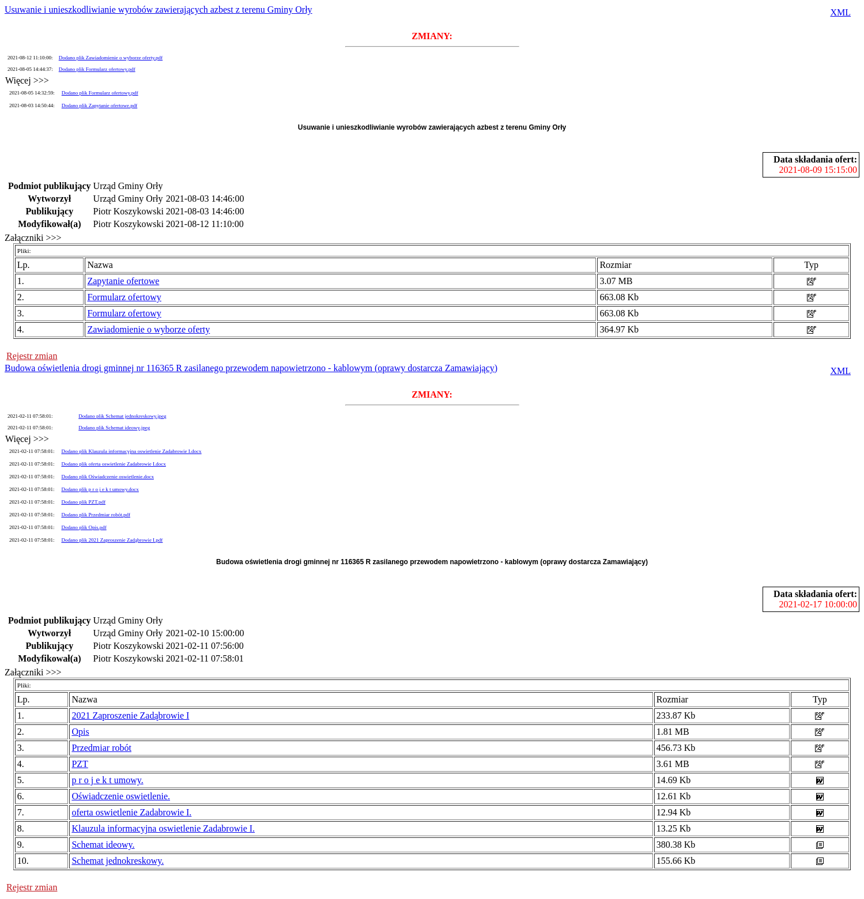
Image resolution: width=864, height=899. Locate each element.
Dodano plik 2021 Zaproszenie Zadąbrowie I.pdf (112, 540)
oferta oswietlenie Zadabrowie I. (131, 812)
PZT (79, 764)
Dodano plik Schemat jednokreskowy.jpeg (122, 416)
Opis (80, 731)
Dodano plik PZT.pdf (83, 502)
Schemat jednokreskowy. (117, 861)
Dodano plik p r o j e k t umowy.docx (99, 489)
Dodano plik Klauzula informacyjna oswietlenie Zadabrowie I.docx (131, 451)
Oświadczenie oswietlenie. (120, 796)
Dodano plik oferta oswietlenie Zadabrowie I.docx (113, 464)
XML (840, 12)
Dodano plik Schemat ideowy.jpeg (114, 427)
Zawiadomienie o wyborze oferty (148, 329)
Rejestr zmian (31, 356)
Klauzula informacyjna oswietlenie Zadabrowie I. (163, 828)
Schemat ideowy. (102, 844)
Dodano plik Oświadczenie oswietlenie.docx (107, 476)
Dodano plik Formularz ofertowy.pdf (97, 69)
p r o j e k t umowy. (107, 780)
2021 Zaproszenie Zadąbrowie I (130, 715)
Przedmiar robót (101, 748)
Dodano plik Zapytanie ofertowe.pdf (99, 105)
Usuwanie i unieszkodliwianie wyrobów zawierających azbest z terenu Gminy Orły (158, 9)
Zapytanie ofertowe (123, 281)
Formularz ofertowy (124, 297)
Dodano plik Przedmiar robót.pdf (95, 515)
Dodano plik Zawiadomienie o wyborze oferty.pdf (111, 58)
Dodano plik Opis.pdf (83, 527)
